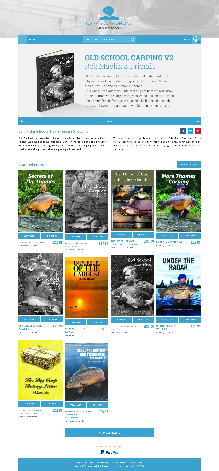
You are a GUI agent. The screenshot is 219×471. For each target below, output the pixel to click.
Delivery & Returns (136, 463)
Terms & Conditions (84, 463)
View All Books (188, 164)
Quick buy (52, 236)
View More (29, 236)
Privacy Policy (103, 463)
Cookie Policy (119, 463)
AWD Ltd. (140, 466)
